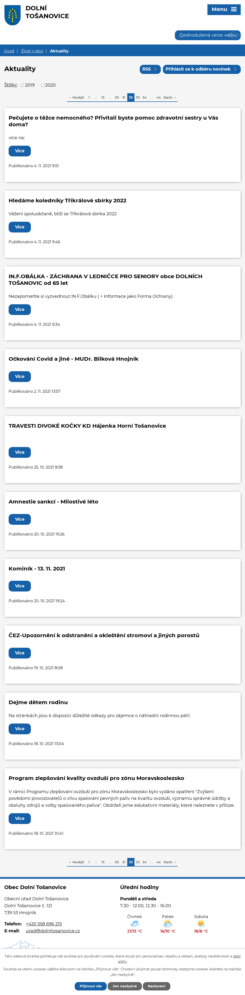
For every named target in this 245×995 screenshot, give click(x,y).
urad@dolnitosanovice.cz (53, 931)
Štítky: (10, 85)
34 (145, 97)
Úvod (9, 51)
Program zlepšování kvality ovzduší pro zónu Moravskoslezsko (96, 778)
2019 (30, 85)
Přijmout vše (91, 986)
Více (19, 151)
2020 (50, 85)
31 (123, 97)
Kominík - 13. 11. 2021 (37, 568)
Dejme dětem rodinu (38, 702)
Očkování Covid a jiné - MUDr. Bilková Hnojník (74, 358)
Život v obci (32, 51)
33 (138, 97)
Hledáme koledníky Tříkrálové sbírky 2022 (67, 200)
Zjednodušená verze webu (207, 35)
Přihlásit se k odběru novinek (202, 69)
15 (103, 97)
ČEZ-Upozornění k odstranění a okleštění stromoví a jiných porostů (104, 635)
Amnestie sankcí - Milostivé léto (53, 501)
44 (158, 97)
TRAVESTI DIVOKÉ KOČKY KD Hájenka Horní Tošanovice (87, 425)
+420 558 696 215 (44, 924)
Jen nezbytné (125, 986)
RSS (150, 69)
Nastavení (156, 986)
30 (117, 97)
